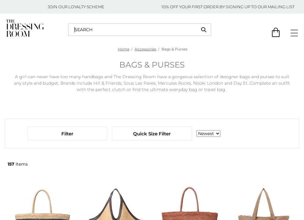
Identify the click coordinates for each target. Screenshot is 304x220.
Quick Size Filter (152, 134)
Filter (67, 134)
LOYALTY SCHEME (86, 6)
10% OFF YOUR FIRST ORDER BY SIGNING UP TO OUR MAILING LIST (228, 6)
